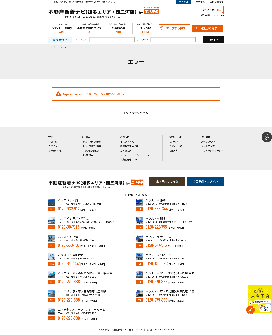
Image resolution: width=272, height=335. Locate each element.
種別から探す (209, 28)
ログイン (52, 146)
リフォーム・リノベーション (135, 155)
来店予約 (200, 1)
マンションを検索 (91, 150)
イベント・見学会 (61, 28)
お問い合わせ (217, 1)
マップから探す (176, 28)
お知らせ (124, 137)
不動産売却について (89, 28)
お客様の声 (118, 28)
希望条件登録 (55, 150)
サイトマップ (208, 146)
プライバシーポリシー (212, 150)
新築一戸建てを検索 (92, 141)
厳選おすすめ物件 (129, 146)
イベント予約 (175, 146)
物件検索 (85, 137)
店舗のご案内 (212, 10)
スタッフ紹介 (208, 141)
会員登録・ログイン (205, 181)
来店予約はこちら (167, 181)
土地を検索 (88, 154)
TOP (50, 137)
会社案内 (205, 137)
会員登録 (52, 141)
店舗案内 (173, 150)
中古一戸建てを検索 (92, 146)
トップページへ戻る (136, 113)
